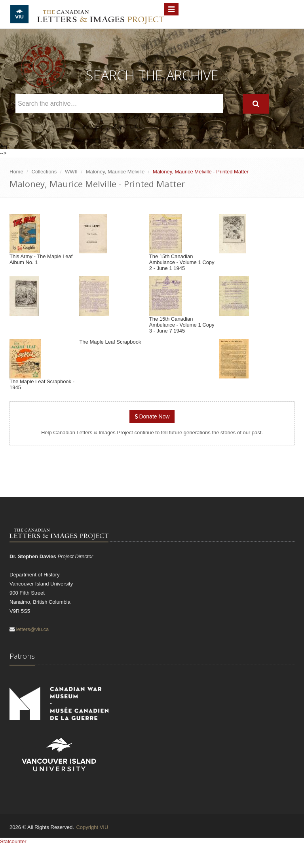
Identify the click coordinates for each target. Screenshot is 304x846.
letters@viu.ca (32, 629)
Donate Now (152, 416)
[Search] (256, 104)
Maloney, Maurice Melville (115, 172)
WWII (71, 172)
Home (16, 172)
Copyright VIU (92, 827)
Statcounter (13, 841)
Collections (44, 172)
